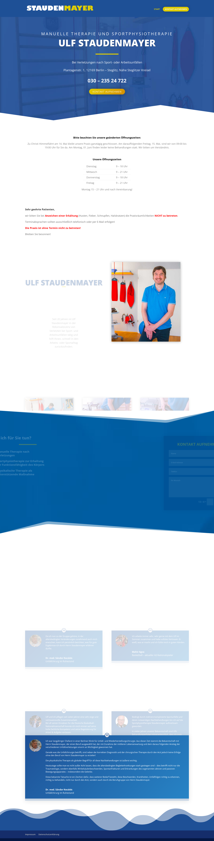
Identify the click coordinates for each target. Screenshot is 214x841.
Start (157, 9)
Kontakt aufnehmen (176, 9)
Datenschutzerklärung (48, 834)
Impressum (30, 834)
